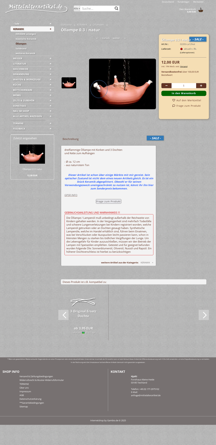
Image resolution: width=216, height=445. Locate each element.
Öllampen (21, 43)
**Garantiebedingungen (32, 402)
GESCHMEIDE (20, 69)
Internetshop (97, 420)
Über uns (24, 387)
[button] (167, 1)
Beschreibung (71, 139)
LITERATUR (19, 63)
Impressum (25, 391)
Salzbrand (21, 48)
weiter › (117, 38)
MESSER (17, 58)
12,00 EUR (32, 175)
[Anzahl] (184, 85)
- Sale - (17, 23)
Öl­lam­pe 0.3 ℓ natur (32, 169)
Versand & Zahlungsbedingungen (36, 376)
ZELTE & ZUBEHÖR (23, 100)
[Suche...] (77, 8)
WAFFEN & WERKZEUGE (27, 79)
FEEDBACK (19, 128)
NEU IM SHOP (21, 111)
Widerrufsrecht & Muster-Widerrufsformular (42, 380)
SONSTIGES (19, 105)
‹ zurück (105, 38)
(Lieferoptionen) (187, 52)
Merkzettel (198, 1)
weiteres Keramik (25, 53)
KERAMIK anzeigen (26, 33)
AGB (22, 395)
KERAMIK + (147, 262)
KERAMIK (18, 29)
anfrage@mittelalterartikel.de (146, 395)
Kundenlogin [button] (183, 1)
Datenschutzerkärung (30, 398)
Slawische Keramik (26, 38)
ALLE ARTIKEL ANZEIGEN (27, 116)
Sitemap (24, 406)
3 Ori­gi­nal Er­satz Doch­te (83, 313)
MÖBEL (17, 95)
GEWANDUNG (21, 74)
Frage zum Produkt (108, 201)
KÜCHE (17, 84)
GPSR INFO (70, 195)
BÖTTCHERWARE (22, 90)
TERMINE (18, 123)
